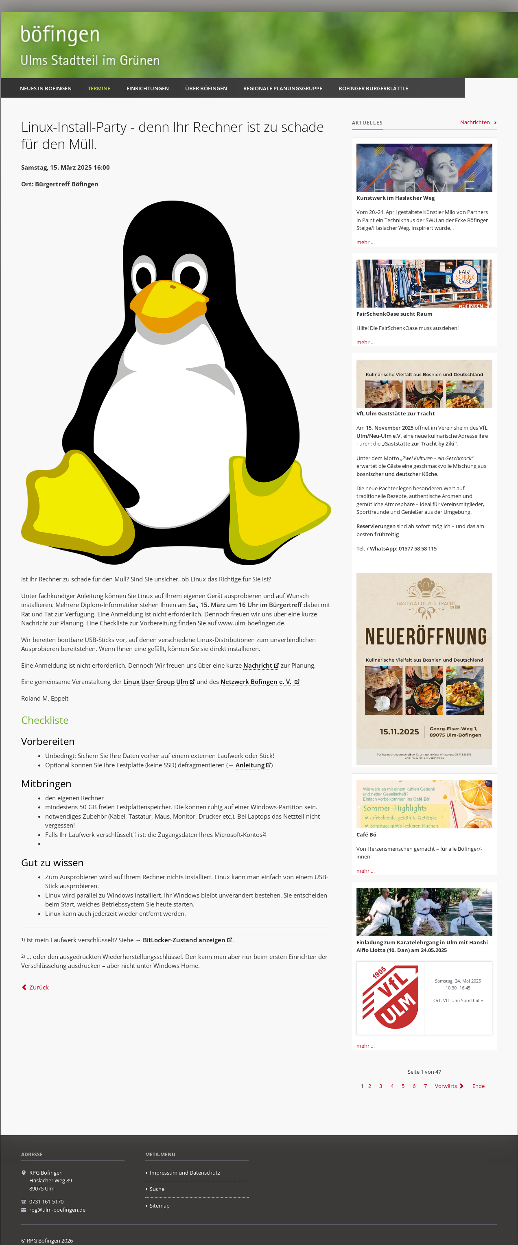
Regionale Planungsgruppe (282, 88)
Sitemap (160, 1205)
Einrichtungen (148, 88)
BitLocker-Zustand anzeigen (184, 940)
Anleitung (250, 765)
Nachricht (257, 665)
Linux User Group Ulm (155, 681)
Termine (99, 88)
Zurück (39, 987)
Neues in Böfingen (46, 88)
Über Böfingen (206, 88)
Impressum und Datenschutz (185, 1172)
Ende (478, 1086)
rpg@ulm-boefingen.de (57, 1209)
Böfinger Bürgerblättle (373, 88)
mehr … (365, 242)
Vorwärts (446, 1086)
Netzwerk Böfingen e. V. (257, 681)
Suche (157, 1189)
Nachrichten (475, 122)
